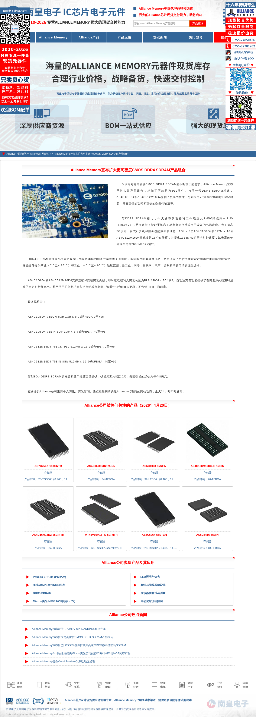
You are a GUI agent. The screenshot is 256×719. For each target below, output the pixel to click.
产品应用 (124, 37)
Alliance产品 (88, 37)
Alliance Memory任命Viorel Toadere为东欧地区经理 (63, 661)
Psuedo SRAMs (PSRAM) (49, 576)
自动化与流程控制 (151, 601)
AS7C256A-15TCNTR (48, 466)
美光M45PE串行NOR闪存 (49, 585)
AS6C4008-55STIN (154, 466)
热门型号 (195, 37)
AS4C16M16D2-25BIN (101, 466)
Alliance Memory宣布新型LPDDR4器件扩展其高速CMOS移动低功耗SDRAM (79, 645)
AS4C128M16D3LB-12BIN (207, 466)
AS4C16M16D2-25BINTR (48, 534)
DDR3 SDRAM (42, 593)
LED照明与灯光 (150, 576)
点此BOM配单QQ (244, 58)
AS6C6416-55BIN (207, 534)
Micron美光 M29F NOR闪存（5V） (55, 601)
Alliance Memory (53, 37)
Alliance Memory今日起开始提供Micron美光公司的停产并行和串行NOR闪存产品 (81, 653)
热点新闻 (160, 37)
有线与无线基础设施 (152, 585)
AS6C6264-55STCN (154, 534)
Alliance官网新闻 (39, 153)
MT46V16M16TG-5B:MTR (101, 534)
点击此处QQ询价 (243, 52)
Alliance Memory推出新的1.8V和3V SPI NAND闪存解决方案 (69, 629)
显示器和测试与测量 (152, 593)
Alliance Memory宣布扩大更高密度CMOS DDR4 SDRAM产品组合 (91, 153)
